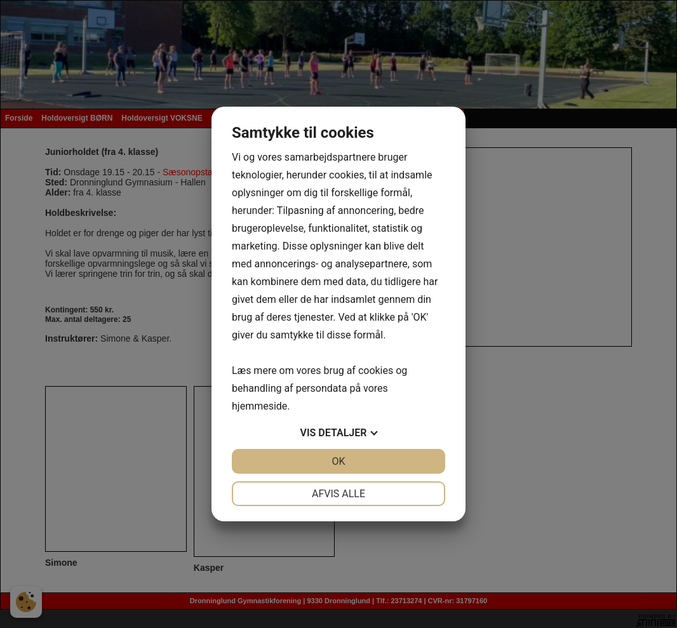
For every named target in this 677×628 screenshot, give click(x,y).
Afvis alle (338, 494)
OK (338, 461)
